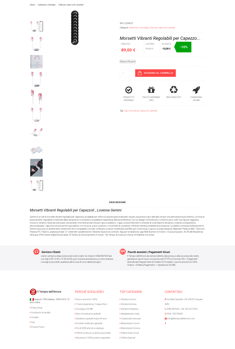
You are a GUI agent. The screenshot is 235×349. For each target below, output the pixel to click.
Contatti (34, 317)
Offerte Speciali (127, 337)
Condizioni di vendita (40, 312)
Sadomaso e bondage (46, 4)
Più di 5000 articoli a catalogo (89, 328)
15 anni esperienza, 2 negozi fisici (91, 304)
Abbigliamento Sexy (130, 313)
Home (32, 4)
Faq (32, 322)
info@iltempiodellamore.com (180, 318)
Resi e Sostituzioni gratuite (88, 313)
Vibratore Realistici (129, 309)
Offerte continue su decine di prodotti (93, 333)
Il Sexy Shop (36, 307)
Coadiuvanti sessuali (130, 318)
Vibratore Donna (128, 304)
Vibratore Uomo (128, 299)
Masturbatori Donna (130, 328)
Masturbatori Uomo (130, 323)
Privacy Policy (37, 327)
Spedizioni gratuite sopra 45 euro (91, 318)
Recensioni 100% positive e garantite (92, 337)
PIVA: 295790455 (174, 313)
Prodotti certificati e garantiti (88, 323)
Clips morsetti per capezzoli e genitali (140, 110)
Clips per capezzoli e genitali (70, 4)
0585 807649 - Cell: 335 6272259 (181, 309)
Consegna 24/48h (84, 309)
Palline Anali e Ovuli (129, 333)
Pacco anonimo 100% (86, 299)
